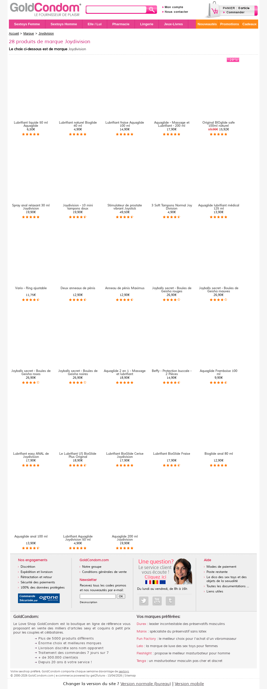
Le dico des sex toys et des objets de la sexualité (227, 579)
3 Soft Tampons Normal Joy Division (171, 207)
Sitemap (130, 675)
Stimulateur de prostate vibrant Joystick (124, 207)
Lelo (140, 646)
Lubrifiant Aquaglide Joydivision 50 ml (78, 538)
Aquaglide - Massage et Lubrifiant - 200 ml (171, 124)
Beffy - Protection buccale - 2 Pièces (171, 372)
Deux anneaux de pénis (77, 288)
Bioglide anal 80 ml (218, 454)
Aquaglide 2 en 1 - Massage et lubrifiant (124, 372)
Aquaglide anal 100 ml (30, 537)
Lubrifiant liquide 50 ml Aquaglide (31, 124)
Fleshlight (144, 653)
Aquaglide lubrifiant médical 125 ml (218, 207)
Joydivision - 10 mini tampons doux (78, 207)
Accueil (14, 33)
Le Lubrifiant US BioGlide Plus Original (77, 455)
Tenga (141, 661)
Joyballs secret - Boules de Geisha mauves (218, 289)
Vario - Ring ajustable (31, 288)
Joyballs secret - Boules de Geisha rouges (171, 289)
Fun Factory (146, 639)
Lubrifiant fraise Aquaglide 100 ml (124, 124)
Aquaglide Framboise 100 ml (218, 372)
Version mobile (189, 683)
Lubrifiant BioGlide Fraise (171, 454)
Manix (142, 631)
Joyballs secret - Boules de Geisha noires (78, 372)
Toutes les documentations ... (228, 586)
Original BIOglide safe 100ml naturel (218, 124)
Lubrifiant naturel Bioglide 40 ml (78, 124)
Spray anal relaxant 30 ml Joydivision (31, 207)
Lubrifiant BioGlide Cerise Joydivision (124, 455)
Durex (141, 624)
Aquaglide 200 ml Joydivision (125, 538)
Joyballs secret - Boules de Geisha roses (31, 372)
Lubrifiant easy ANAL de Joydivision (31, 455)
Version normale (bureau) (145, 683)
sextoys (124, 671)
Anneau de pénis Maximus (124, 288)
